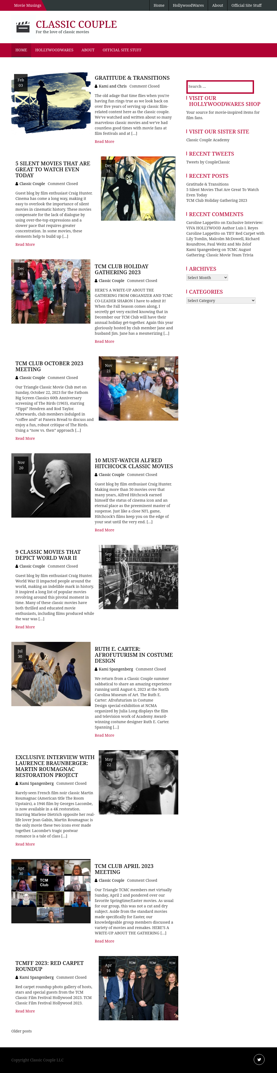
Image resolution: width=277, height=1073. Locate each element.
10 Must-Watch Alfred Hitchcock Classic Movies (134, 463)
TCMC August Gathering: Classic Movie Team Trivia (219, 252)
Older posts (21, 1031)
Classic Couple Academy (207, 139)
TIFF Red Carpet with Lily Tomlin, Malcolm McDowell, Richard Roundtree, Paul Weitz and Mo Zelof (225, 239)
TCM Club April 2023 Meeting (124, 869)
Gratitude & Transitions (132, 77)
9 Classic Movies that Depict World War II (48, 554)
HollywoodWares (188, 5)
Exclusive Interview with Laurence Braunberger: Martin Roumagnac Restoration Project (55, 766)
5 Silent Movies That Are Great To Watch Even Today (52, 169)
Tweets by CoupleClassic (208, 162)
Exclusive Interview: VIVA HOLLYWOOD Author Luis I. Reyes (224, 225)
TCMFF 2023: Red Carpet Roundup (49, 966)
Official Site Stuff (247, 5)
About (217, 5)
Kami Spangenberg (116, 669)
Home (159, 5)
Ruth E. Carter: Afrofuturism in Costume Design (134, 654)
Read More (104, 141)
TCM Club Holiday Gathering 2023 (121, 269)
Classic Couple (76, 24)
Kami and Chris (113, 86)
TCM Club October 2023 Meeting (49, 366)
